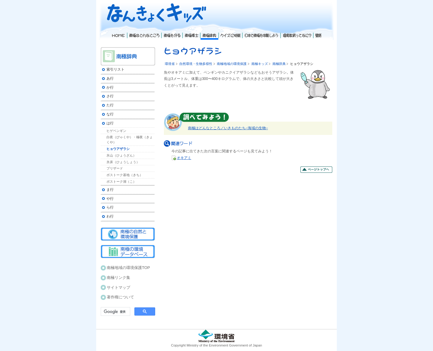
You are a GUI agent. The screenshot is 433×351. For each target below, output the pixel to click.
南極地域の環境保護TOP (128, 267)
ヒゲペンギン (116, 131)
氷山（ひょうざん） (121, 155)
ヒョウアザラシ (118, 149)
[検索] (115, 311)
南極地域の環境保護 (232, 64)
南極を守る (171, 33)
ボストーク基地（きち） (124, 175)
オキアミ (184, 158)
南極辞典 (279, 64)
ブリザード (114, 168)
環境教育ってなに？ (296, 33)
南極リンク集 (118, 277)
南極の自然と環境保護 (128, 234)
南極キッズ (259, 64)
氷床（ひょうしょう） (123, 162)
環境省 (170, 64)
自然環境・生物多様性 (195, 64)
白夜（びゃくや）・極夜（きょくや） (129, 139)
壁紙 (318, 33)
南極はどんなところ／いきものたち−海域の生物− (228, 128)
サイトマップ (118, 287)
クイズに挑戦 (230, 33)
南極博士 (191, 33)
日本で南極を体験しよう (261, 33)
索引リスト (115, 69)
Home (118, 33)
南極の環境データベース (128, 251)
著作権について (120, 297)
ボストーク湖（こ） (121, 181)
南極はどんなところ (144, 33)
